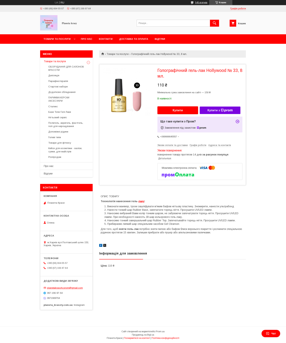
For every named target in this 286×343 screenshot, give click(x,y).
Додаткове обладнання (62, 92)
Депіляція (53, 75)
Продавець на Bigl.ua (143, 335)
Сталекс (53, 106)
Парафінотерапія (58, 81)
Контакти (106, 39)
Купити (178, 110)
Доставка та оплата (133, 39)
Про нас (86, 39)
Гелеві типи (54, 137)
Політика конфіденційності (165, 338)
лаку (141, 201)
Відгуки (160, 39)
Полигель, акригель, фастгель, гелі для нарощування (65, 125)
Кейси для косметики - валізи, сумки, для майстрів (65, 150)
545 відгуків (201, 2)
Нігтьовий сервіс (57, 117)
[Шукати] (214, 23)
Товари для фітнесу (59, 142)
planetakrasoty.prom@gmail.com (65, 287)
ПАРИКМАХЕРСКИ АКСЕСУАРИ (58, 99)
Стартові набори (58, 86)
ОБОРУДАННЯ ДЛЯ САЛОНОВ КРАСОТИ (66, 68)
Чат (271, 333)
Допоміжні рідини (58, 131)
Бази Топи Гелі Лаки (59, 112)
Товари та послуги (57, 39)
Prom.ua (160, 331)
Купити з (220, 110)
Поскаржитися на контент (137, 338)
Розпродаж (54, 157)
